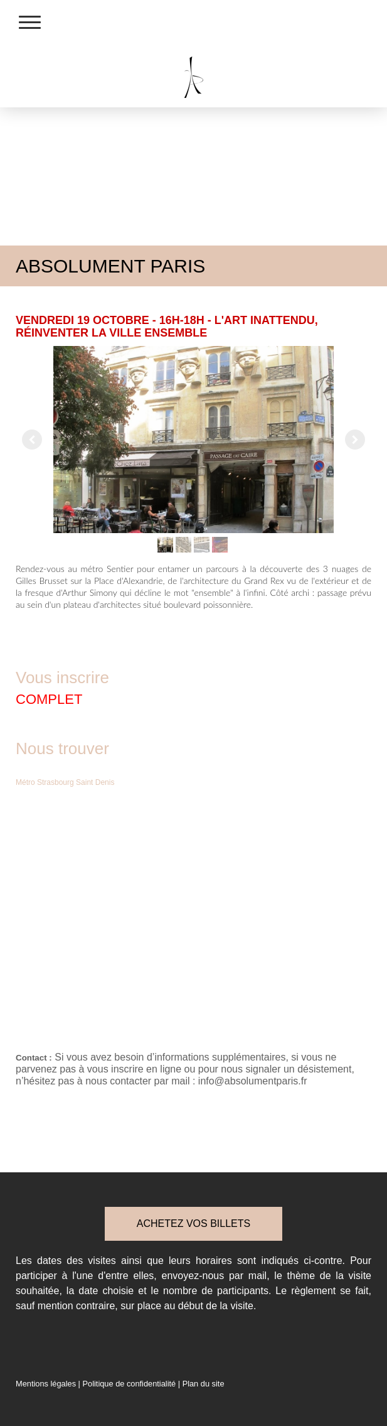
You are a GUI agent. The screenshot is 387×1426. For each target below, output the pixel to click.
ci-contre (323, 1260)
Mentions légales (46, 1383)
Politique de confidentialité (129, 1383)
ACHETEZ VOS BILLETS (193, 1223)
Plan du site (204, 1383)
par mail (248, 1275)
